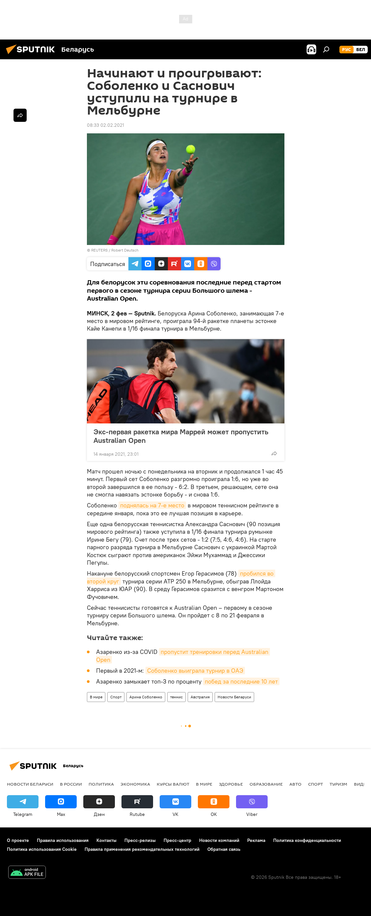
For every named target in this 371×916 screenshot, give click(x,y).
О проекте (18, 840)
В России (71, 784)
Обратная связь (223, 849)
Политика (101, 784)
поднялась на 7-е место (152, 505)
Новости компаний (219, 840)
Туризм (338, 784)
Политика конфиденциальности (307, 840)
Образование (266, 784)
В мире (96, 696)
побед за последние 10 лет (241, 681)
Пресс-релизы (140, 840)
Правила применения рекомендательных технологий (142, 849)
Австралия (200, 696)
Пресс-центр (177, 840)
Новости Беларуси (234, 696)
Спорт (115, 696)
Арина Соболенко (145, 696)
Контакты (106, 840)
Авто (295, 784)
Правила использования (63, 840)
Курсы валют (173, 784)
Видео (362, 784)
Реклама (256, 840)
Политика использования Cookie (42, 849)
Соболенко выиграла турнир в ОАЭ (195, 670)
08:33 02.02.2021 (105, 125)
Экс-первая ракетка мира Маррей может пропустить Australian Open (180, 436)
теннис (176, 696)
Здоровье (231, 784)
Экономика (135, 784)
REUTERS (99, 250)
